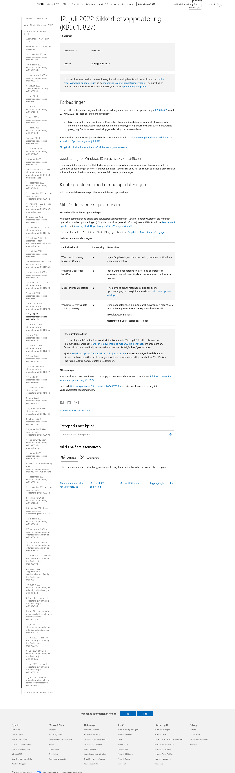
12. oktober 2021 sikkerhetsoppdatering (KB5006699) (36, 521)
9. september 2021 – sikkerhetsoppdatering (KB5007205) (36, 500)
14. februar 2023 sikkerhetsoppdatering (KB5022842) (36, 151)
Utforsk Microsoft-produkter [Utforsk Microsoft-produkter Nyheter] (22, 759)
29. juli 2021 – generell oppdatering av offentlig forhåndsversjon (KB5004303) (37, 602)
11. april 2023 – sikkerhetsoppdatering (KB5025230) (36, 130)
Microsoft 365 (53, 4)
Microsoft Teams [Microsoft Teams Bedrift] (123, 759)
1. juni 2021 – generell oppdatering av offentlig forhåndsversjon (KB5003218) (37, 668)
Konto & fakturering (108, 4)
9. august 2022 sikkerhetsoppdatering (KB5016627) (36, 296)
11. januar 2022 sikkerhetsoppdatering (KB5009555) (36, 456)
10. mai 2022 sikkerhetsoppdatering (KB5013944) (36, 359)
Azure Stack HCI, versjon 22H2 (38, 25)
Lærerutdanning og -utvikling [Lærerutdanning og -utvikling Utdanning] (95, 754)
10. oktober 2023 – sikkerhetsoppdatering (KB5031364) (36, 67)
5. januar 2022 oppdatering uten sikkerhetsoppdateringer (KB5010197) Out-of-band (39, 467)
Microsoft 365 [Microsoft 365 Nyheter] (17, 754)
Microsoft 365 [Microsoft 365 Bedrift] (122, 749)
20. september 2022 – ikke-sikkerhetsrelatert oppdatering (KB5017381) (39, 264)
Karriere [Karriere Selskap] (193, 729)
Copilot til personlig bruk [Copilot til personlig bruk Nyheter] (21, 749)
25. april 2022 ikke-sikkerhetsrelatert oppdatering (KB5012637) (38, 369)
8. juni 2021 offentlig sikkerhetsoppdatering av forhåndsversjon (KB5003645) (38, 654)
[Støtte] (40, 4)
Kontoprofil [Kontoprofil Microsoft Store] (53, 729)
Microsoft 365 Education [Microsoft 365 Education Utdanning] (93, 744)
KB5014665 (161, 110)
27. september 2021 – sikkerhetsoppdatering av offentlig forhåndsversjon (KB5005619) (38, 533)
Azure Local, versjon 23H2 (36, 18)
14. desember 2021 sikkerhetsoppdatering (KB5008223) (36, 479)
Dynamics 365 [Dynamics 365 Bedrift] (122, 744)
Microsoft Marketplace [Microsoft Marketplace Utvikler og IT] (163, 749)
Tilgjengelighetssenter (161, 483)
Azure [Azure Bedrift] (119, 739)
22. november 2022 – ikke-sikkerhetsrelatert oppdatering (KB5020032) (39, 196)
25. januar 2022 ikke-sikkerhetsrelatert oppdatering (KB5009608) (38, 432)
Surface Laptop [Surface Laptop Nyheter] (17, 734)
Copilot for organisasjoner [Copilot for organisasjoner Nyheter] (21, 744)
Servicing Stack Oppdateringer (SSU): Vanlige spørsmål (102, 225)
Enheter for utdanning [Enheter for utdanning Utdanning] (92, 734)
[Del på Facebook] (62, 402)
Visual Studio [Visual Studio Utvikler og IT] (159, 764)
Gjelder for (67, 35)
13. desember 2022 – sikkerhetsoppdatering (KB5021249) (36, 185)
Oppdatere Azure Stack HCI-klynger (146, 232)
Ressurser (126, 4)
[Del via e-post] (75, 402)
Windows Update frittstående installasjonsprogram (99, 353)
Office (65, 4)
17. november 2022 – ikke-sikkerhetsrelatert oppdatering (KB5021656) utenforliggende (39, 207)
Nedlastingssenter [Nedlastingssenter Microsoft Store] (55, 734)
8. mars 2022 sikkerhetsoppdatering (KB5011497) (36, 400)
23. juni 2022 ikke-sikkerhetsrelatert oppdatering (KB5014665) (38, 327)
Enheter (89, 4)
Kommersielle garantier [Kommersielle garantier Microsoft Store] (57, 759)
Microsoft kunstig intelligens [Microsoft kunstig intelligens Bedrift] (127, 729)
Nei (145, 713)
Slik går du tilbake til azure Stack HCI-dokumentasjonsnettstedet (94, 147)
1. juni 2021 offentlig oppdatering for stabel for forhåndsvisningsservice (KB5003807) (38, 681)
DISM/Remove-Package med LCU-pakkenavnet (118, 343)
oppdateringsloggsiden (134, 86)
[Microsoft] (22, 4)
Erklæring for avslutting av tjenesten (38, 48)
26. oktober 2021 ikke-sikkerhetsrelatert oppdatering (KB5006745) (38, 511)
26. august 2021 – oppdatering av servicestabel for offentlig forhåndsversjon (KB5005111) (37, 574)
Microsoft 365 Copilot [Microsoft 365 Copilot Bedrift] (125, 754)
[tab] (69, 457)
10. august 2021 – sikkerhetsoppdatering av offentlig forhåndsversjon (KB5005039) (38, 588)
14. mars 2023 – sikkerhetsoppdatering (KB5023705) (36, 141)
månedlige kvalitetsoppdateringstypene (124, 82)
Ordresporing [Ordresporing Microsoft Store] (54, 749)
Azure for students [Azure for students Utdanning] (91, 764)
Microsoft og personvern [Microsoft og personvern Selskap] (199, 739)
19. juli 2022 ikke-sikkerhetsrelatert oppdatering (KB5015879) (38, 306)
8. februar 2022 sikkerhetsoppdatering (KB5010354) (36, 422)
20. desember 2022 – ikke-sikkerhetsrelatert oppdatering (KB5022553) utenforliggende (38, 173)
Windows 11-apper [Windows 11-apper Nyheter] (19, 764)
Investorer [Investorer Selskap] (193, 744)
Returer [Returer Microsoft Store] (52, 744)
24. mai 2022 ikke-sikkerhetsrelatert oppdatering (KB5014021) (38, 348)
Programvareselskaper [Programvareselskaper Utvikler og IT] (163, 759)
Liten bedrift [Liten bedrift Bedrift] (121, 764)
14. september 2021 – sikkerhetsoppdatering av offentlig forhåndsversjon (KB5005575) (38, 546)
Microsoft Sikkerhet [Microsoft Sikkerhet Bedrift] (124, 734)
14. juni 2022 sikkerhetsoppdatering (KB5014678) (36, 338)
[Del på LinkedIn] (67, 402)
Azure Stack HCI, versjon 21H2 (35, 33)
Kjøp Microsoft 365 (146, 4)
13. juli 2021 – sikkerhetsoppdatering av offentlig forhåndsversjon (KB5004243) (38, 628)
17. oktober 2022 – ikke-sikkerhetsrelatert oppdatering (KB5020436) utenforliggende (38, 242)
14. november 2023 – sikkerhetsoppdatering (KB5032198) (36, 57)
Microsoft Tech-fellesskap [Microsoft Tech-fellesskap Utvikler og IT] (164, 744)
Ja (128, 713)
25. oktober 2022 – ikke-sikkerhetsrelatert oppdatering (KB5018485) (38, 230)
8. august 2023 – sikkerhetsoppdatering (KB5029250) (37, 88)
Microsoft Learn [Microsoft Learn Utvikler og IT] (160, 734)
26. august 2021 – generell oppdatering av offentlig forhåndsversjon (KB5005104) (38, 559)
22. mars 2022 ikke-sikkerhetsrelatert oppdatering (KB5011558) (38, 390)
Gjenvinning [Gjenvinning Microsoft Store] (53, 754)
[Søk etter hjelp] (197, 3)
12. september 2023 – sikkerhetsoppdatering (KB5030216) (36, 78)
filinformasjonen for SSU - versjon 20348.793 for (95, 386)
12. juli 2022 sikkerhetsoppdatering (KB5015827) (36, 317)
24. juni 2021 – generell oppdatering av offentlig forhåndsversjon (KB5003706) (37, 641)
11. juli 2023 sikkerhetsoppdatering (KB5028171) (36, 99)
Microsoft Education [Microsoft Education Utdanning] (91, 729)
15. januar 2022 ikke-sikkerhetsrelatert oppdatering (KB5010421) (38, 411)
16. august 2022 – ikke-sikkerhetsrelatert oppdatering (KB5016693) (38, 285)
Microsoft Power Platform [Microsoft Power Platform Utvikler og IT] (164, 754)
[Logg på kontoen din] (214, 4)
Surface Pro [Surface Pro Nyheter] (16, 729)
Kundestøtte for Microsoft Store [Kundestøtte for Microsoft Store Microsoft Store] (60, 739)
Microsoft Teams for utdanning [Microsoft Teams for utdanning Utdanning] (95, 739)
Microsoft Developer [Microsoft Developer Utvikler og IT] (162, 729)
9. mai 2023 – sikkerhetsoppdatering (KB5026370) (36, 120)
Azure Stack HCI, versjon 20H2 (38, 692)
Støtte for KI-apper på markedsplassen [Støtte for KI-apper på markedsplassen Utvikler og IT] (169, 739)
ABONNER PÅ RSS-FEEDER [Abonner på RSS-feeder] (76, 410)
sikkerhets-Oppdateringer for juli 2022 (80, 141)
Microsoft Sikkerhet (130, 483)
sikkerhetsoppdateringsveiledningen (150, 137)
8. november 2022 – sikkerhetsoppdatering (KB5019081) (36, 220)
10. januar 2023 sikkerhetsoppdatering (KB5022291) (36, 162)
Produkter (76, 4)
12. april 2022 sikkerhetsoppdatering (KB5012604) (36, 380)
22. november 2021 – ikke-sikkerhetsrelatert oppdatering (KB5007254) (39, 490)
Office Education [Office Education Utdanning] (90, 749)
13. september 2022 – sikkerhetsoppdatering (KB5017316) (36, 275)
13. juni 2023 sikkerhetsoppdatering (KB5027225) (36, 109)
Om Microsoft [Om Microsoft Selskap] (195, 734)
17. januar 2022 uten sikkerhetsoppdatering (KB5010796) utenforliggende (36, 443)
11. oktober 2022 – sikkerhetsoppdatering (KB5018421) (36, 254)
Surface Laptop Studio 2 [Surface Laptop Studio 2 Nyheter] (20, 739)
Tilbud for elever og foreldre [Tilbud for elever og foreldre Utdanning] (94, 759)
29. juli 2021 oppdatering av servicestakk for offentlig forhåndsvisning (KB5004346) (39, 615)
